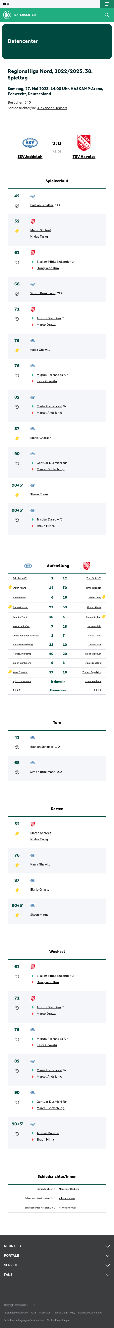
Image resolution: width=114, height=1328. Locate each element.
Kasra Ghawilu (40, 349)
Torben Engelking (92, 672)
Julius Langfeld (93, 663)
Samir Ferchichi (93, 681)
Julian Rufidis (94, 626)
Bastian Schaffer (41, 205)
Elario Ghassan (40, 437)
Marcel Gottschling (50, 469)
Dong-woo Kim (48, 268)
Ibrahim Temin (20, 617)
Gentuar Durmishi (49, 463)
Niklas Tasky (39, 236)
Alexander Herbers (52, 108)
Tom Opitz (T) (93, 578)
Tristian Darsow (48, 519)
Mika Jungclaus (67, 1198)
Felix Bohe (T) (20, 578)
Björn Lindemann (22, 681)
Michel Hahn (19, 598)
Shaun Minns (39, 494)
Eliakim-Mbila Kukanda (53, 261)
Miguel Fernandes (50, 374)
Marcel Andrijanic (49, 412)
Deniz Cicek (94, 645)
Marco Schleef (40, 230)
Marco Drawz (46, 324)
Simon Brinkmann (42, 293)
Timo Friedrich (93, 588)
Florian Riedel (94, 607)
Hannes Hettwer (67, 1208)
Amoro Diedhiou (49, 318)
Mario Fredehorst (49, 406)
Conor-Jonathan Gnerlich (26, 636)
